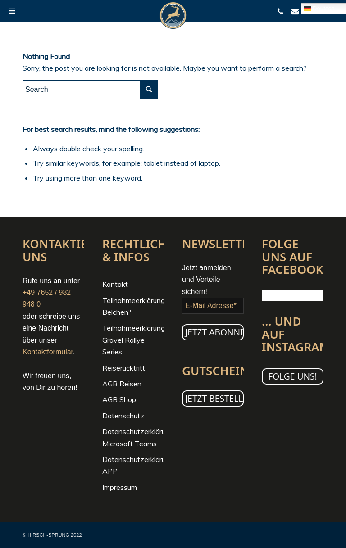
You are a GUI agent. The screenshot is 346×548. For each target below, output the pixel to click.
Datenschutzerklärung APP (133, 465)
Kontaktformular (48, 352)
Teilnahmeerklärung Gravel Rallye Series (133, 339)
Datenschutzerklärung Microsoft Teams (133, 437)
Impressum (119, 487)
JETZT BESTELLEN (214, 398)
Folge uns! (292, 376)
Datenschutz (123, 415)
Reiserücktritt (123, 367)
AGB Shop (119, 399)
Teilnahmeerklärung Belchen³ (133, 306)
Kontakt (115, 284)
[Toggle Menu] (12, 11)
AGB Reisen (121, 383)
